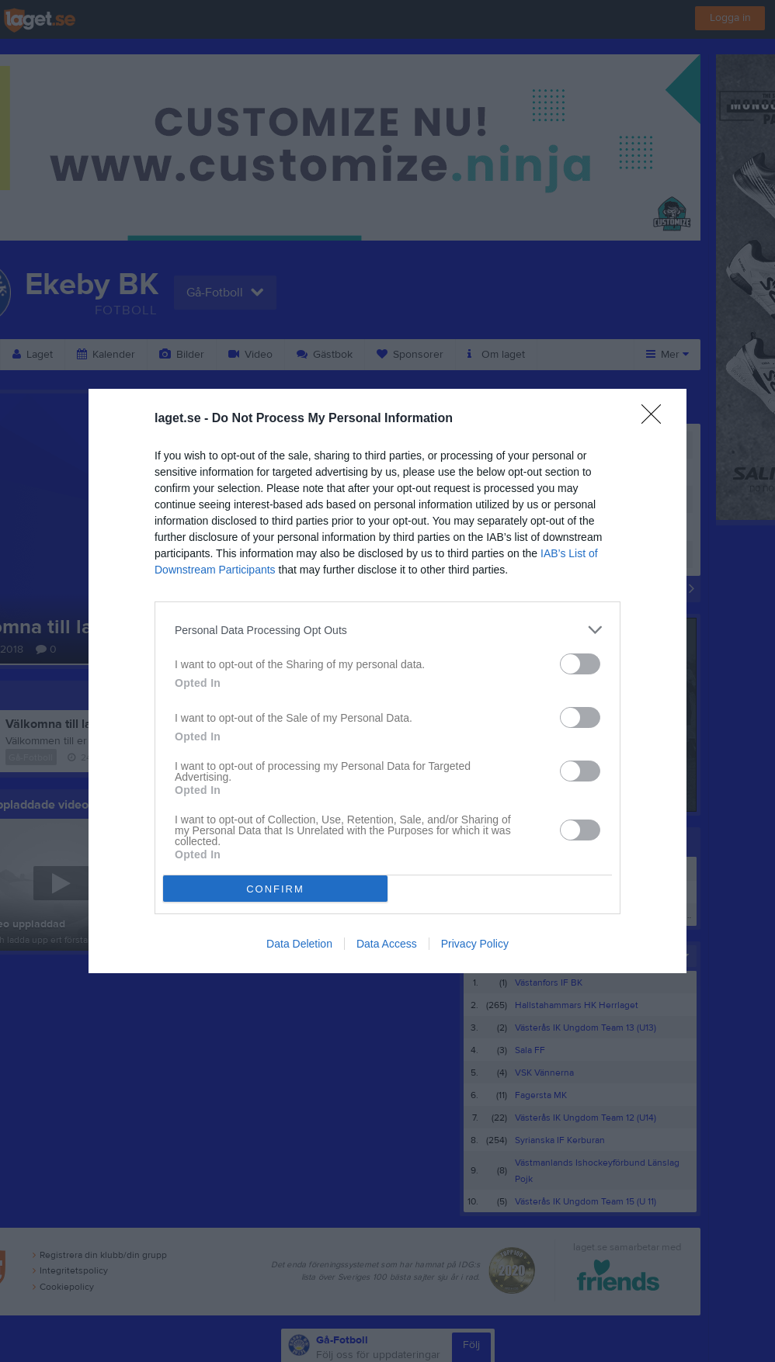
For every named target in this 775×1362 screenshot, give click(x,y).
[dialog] (387, 681)
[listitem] (387, 630)
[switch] (580, 663)
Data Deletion (299, 943)
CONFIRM (275, 889)
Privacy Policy (475, 943)
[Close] (656, 419)
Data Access (386, 943)
